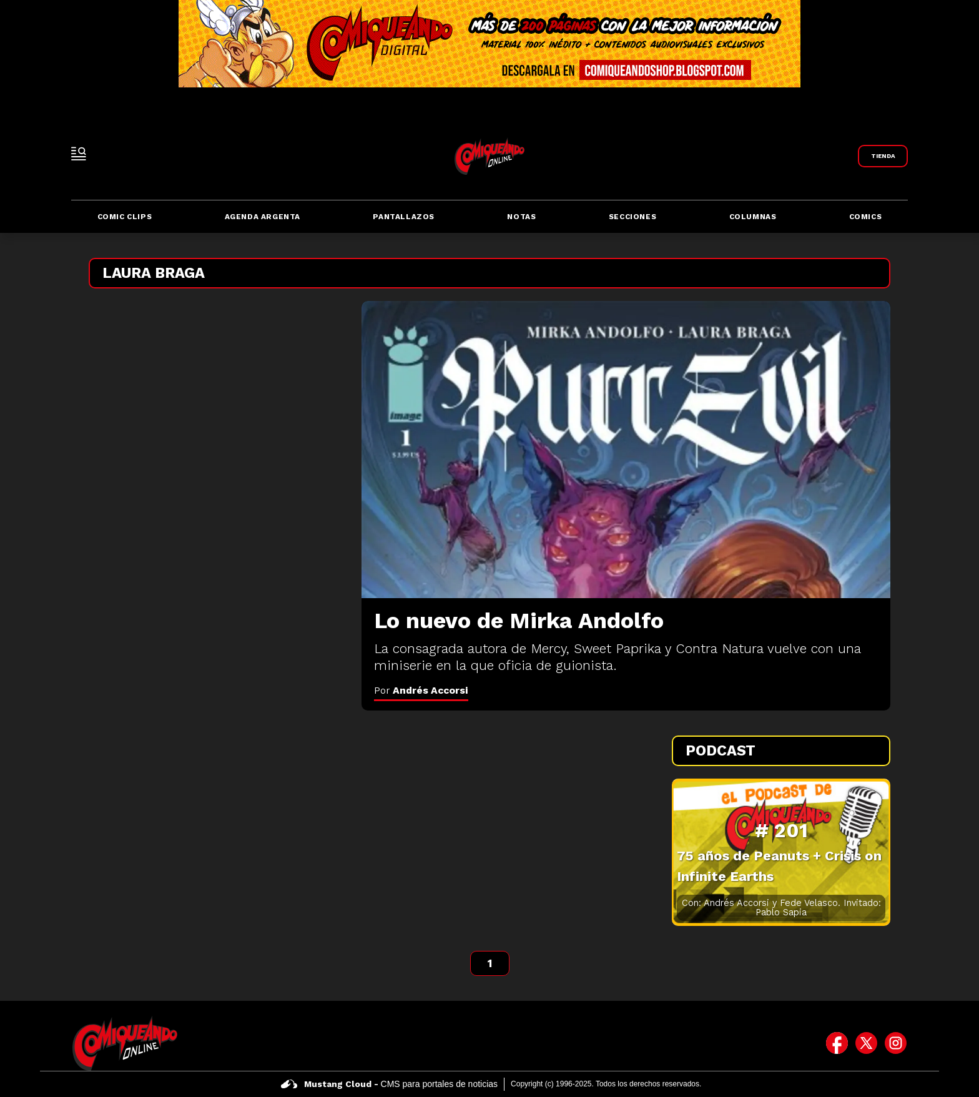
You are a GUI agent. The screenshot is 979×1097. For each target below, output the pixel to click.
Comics (865, 216)
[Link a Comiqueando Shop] (883, 156)
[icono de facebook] (837, 1043)
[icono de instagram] (896, 1043)
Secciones (632, 216)
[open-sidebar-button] (78, 153)
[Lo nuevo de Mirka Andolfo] (626, 449)
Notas (521, 216)
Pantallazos (404, 216)
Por (421, 690)
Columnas (753, 216)
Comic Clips (124, 216)
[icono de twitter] (866, 1043)
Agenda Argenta (262, 216)
